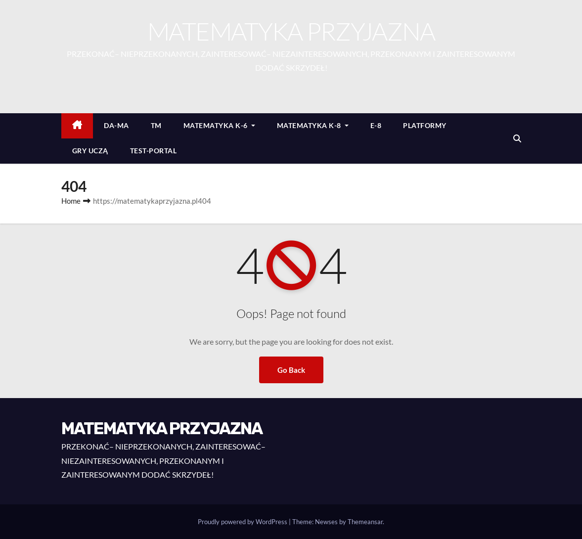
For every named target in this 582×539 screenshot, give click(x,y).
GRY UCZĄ (90, 150)
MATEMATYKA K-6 (219, 125)
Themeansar (365, 522)
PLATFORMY (425, 125)
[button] (517, 138)
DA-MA (116, 125)
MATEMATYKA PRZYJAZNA (291, 31)
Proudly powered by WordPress (243, 522)
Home (71, 200)
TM (156, 125)
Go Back (291, 369)
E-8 (376, 125)
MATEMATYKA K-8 (313, 125)
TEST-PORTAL (153, 150)
